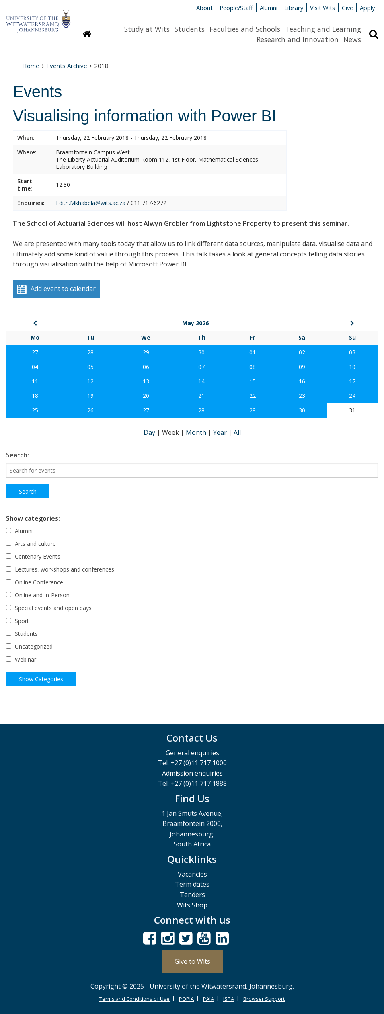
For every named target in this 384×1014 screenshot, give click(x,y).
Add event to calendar (56, 289)
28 (90, 352)
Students (190, 29)
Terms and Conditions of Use (134, 998)
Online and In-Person (38, 595)
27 (35, 352)
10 (352, 367)
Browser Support (264, 998)
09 (302, 367)
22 (252, 395)
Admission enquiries (192, 773)
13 (146, 381)
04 (35, 367)
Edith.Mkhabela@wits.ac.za (90, 203)
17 (352, 381)
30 (201, 352)
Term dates (192, 884)
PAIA (208, 998)
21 (201, 395)
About (204, 8)
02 (302, 352)
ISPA (228, 998)
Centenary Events (33, 556)
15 (252, 381)
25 (35, 410)
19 (90, 395)
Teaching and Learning (323, 29)
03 (352, 352)
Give (347, 8)
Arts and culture (31, 543)
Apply (367, 8)
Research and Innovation (298, 39)
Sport (17, 621)
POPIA (186, 998)
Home (30, 65)
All (237, 432)
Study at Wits (147, 29)
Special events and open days (49, 608)
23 (302, 395)
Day (150, 432)
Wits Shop (192, 905)
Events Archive (66, 65)
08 (252, 367)
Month (197, 432)
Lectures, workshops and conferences (60, 569)
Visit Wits (322, 8)
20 (146, 395)
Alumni (268, 8)
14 (201, 381)
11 (35, 381)
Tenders (192, 894)
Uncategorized (29, 646)
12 (90, 381)
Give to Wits (192, 961)
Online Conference (34, 582)
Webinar (21, 659)
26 (90, 410)
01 (252, 352)
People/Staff (236, 8)
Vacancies (192, 874)
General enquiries (192, 752)
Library (293, 8)
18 (35, 395)
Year (220, 432)
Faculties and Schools (244, 29)
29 (146, 352)
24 (352, 395)
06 (146, 367)
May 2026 (195, 323)
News (352, 39)
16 (302, 381)
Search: (17, 455)
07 (201, 367)
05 (90, 367)
